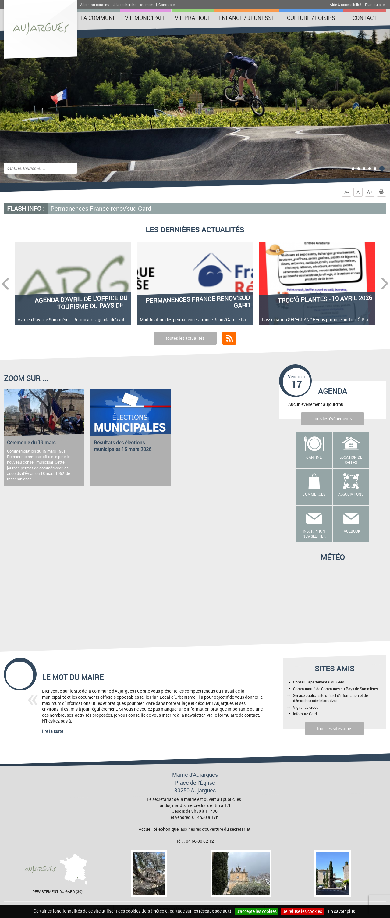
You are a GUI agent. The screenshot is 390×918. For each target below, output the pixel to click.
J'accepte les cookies (257, 911)
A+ (370, 192)
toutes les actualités (185, 338)
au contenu (100, 4)
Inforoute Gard (305, 713)
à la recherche (124, 4)
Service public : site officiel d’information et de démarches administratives (330, 698)
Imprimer (382, 192)
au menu (147, 4)
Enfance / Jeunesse (246, 17)
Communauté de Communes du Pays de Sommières (335, 688)
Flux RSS (229, 338)
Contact (365, 17)
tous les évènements (332, 418)
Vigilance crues (305, 707)
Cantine (314, 457)
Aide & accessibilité (345, 4)
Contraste (166, 4)
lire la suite (52, 731)
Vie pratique (193, 17)
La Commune (98, 17)
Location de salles (350, 460)
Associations (350, 494)
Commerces (314, 494)
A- (346, 192)
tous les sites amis (334, 728)
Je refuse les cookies (302, 911)
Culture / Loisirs (311, 17)
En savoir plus (341, 911)
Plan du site (375, 4)
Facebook (351, 531)
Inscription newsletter (314, 534)
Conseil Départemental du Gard (318, 682)
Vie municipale (145, 17)
